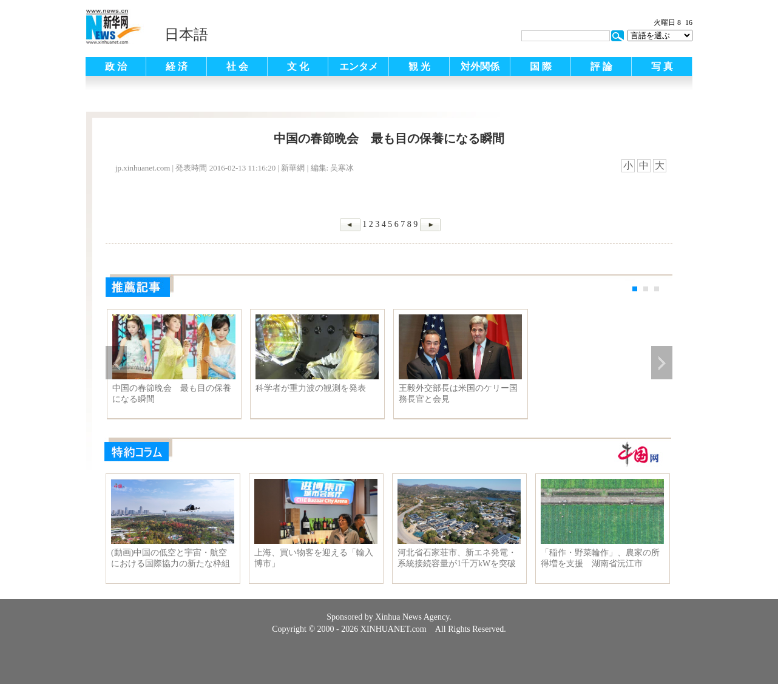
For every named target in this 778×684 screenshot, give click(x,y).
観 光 (419, 66)
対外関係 (480, 66)
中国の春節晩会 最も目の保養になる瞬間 (171, 394)
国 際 (541, 66)
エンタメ (358, 66)
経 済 (177, 66)
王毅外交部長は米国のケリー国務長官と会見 (458, 394)
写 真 (662, 66)
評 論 (601, 66)
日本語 (186, 34)
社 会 (237, 66)
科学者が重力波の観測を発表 (310, 388)
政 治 (116, 66)
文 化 (298, 66)
